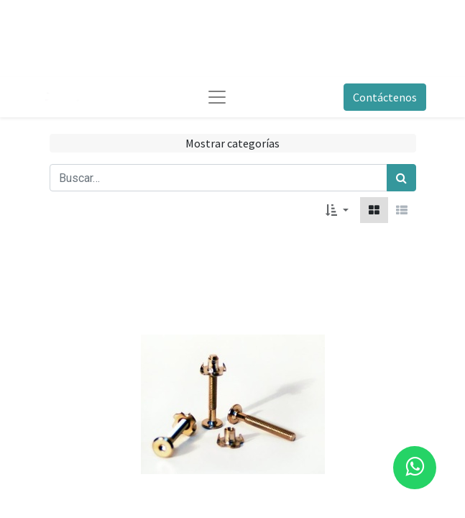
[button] (337, 210)
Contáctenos (385, 97)
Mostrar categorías (232, 143)
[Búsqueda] (401, 177)
